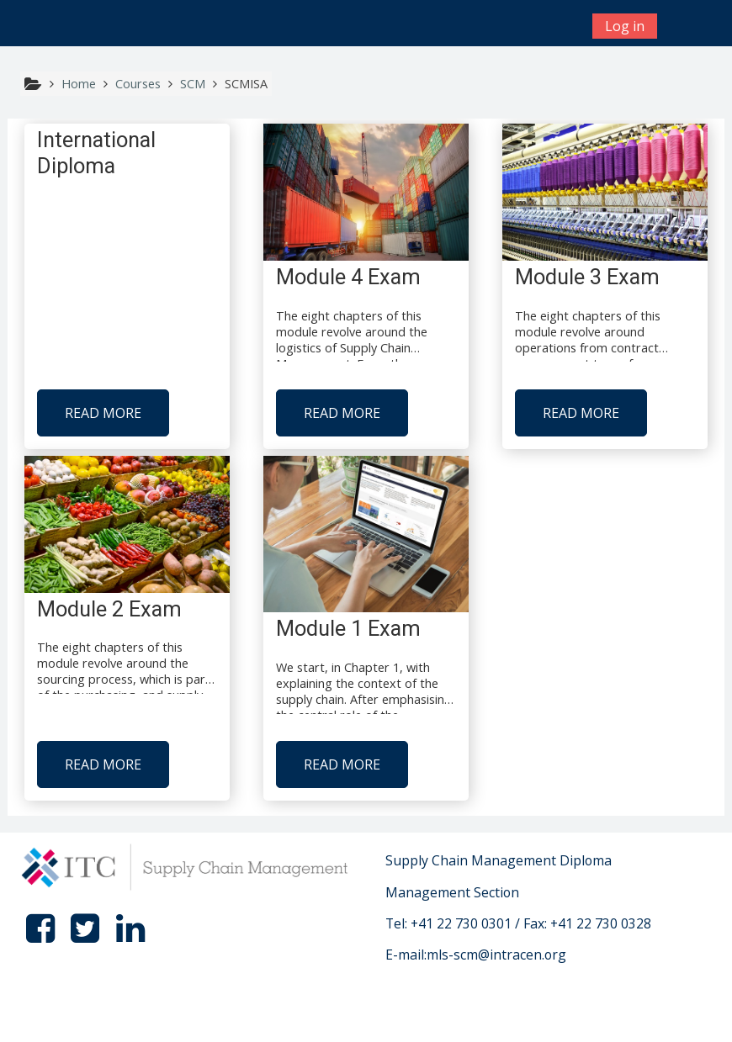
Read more (103, 413)
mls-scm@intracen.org (496, 954)
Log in (624, 26)
